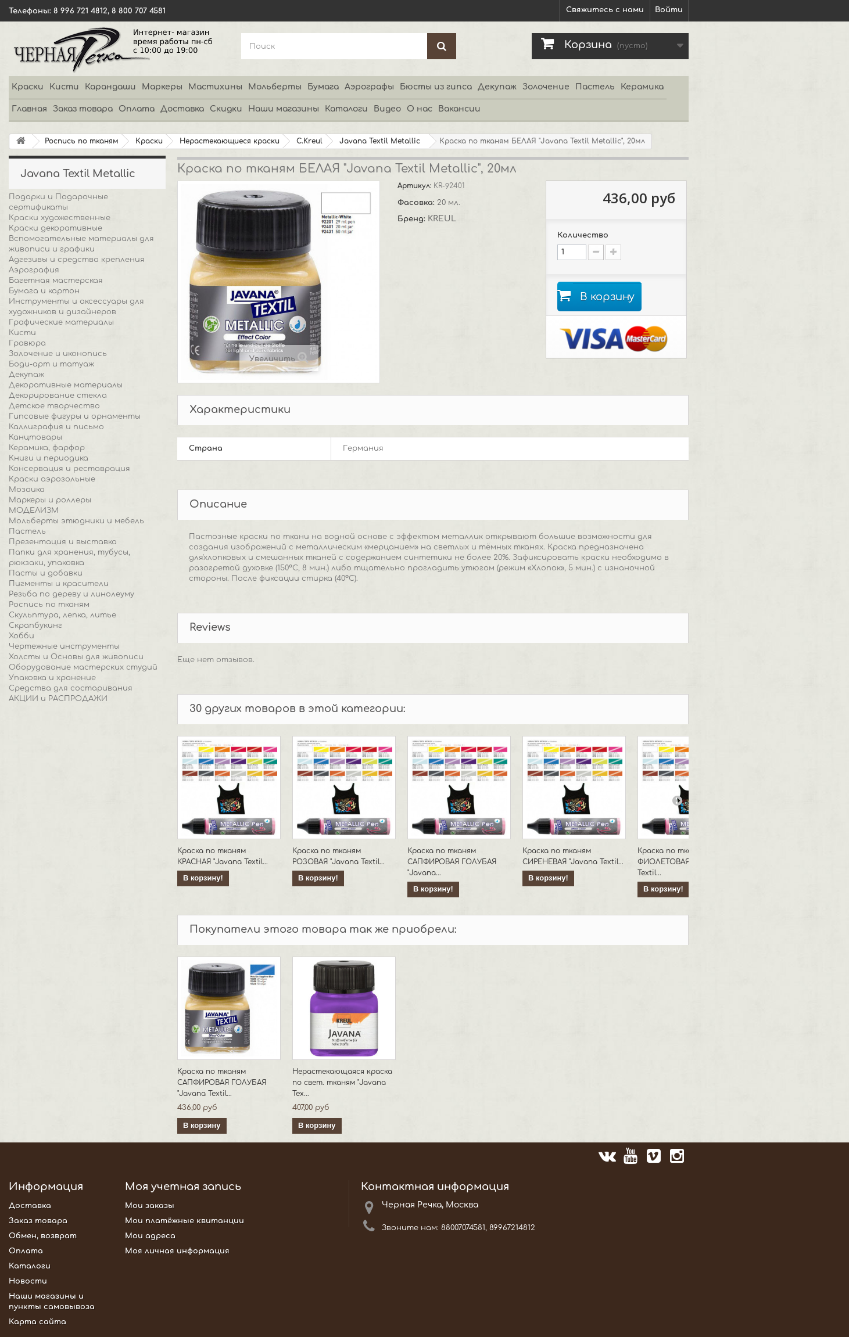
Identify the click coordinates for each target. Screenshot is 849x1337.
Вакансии (459, 109)
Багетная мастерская (56, 280)
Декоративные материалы (66, 385)
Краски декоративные (55, 228)
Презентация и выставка (63, 542)
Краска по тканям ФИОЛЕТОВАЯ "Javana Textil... (679, 862)
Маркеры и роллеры (50, 500)
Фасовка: (417, 203)
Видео (387, 109)
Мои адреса (150, 1236)
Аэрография (34, 270)
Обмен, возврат (43, 1236)
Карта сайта (37, 1322)
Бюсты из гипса (436, 86)
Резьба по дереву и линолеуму (71, 594)
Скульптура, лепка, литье (62, 615)
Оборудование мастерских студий (83, 667)
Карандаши (110, 86)
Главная (29, 109)
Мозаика (27, 490)
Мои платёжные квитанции (184, 1221)
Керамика (642, 86)
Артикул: (415, 186)
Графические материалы (61, 322)
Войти (669, 10)
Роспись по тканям (49, 605)
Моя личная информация (177, 1251)
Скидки (226, 109)
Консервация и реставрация (69, 469)
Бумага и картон (44, 291)
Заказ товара (83, 109)
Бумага (323, 86)
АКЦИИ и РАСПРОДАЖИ (58, 699)
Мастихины (215, 86)
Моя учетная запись (183, 1186)
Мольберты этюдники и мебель (76, 521)
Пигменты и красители (59, 584)
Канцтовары (35, 437)
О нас (419, 109)
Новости (28, 1281)
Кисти (64, 86)
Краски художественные (59, 218)
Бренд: (412, 219)
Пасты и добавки (46, 573)
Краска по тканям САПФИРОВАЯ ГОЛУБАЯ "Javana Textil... (221, 1083)
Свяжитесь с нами (605, 10)
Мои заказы (149, 1206)
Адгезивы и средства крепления (77, 260)
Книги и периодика (48, 458)
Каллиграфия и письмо (56, 427)
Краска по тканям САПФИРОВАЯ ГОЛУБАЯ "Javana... (451, 862)
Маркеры (162, 86)
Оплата (137, 109)
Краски (28, 86)
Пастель (595, 86)
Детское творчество (54, 406)
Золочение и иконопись (58, 354)
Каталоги (346, 109)
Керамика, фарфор (47, 448)
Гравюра (27, 343)
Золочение (545, 86)
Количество (582, 235)
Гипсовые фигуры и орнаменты (75, 416)
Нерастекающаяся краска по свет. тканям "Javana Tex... (342, 1083)
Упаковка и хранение (52, 678)
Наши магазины (283, 109)
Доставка (182, 109)
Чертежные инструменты (64, 646)
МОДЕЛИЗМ (34, 510)
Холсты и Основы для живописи (76, 657)
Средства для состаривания (70, 688)
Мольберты (275, 86)
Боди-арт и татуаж (51, 364)
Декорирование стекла (58, 395)
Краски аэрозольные (52, 479)
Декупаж (497, 86)
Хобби (21, 636)
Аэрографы (369, 86)
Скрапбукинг (35, 625)
